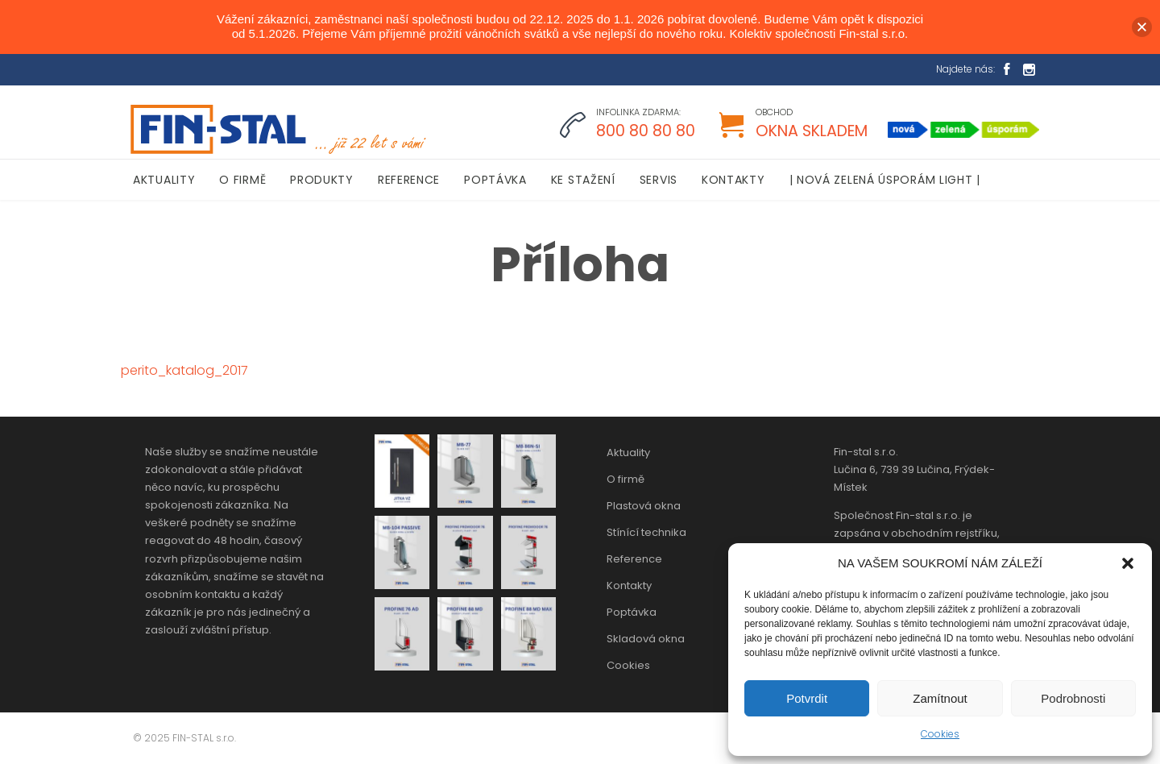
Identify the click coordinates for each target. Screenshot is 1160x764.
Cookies (940, 734)
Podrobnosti (1073, 698)
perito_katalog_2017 (184, 370)
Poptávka (632, 612)
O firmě (625, 479)
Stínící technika (646, 532)
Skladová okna (646, 638)
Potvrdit (806, 698)
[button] (1128, 563)
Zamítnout (940, 698)
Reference (634, 559)
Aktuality (628, 452)
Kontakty (629, 585)
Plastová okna (644, 505)
